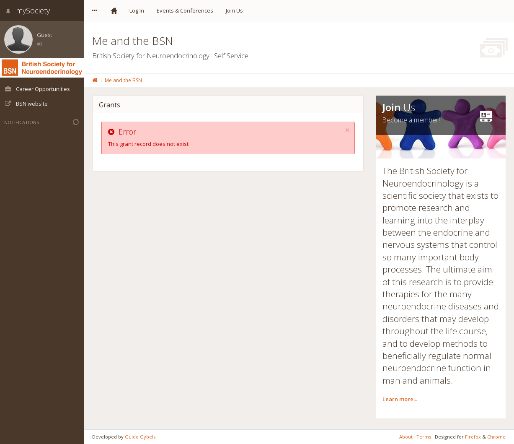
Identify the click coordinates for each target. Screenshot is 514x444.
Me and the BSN (123, 80)
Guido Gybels (140, 437)
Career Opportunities (37, 89)
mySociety (27, 10)
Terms (423, 437)
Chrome (496, 437)
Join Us (234, 10)
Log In (136, 10)
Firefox (473, 437)
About (406, 437)
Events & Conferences (185, 10)
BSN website (26, 103)
